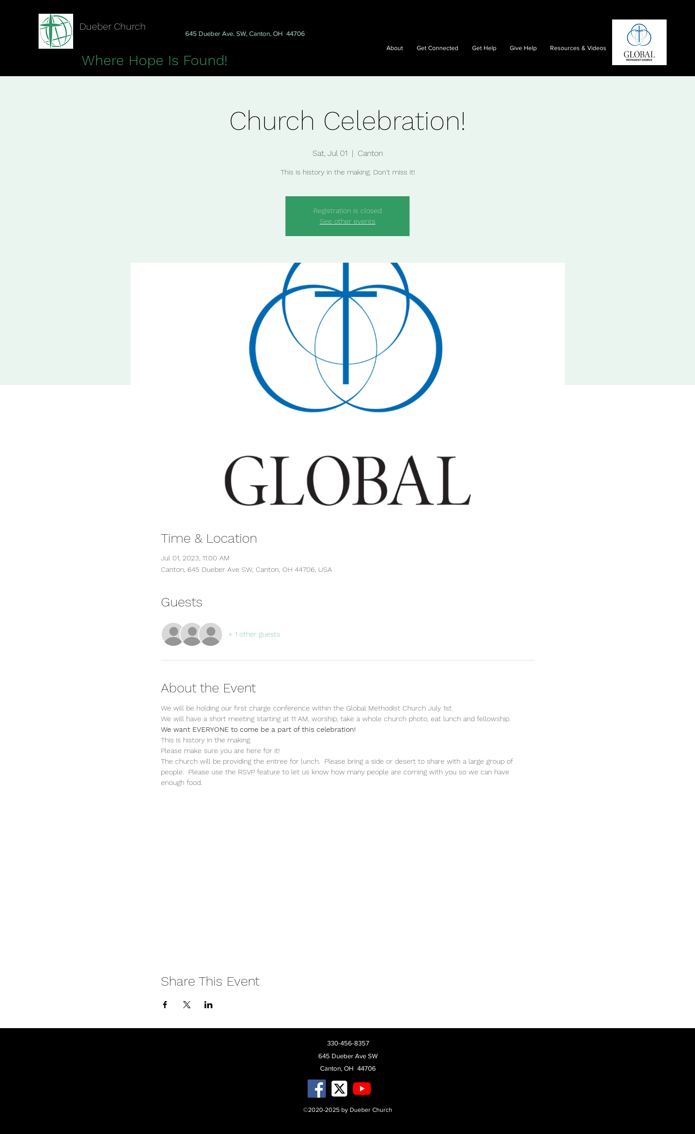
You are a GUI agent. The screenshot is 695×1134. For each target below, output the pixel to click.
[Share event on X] (187, 1004)
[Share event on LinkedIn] (208, 1004)
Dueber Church (112, 26)
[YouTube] (362, 1089)
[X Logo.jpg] (339, 1089)
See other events (347, 221)
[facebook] (317, 1089)
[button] (440, 47)
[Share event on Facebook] (165, 1004)
